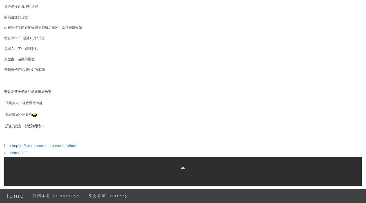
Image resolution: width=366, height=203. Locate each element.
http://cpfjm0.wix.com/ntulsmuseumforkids (40, 146)
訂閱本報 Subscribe (56, 196)
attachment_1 (16, 153)
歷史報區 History (108, 196)
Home (14, 196)
